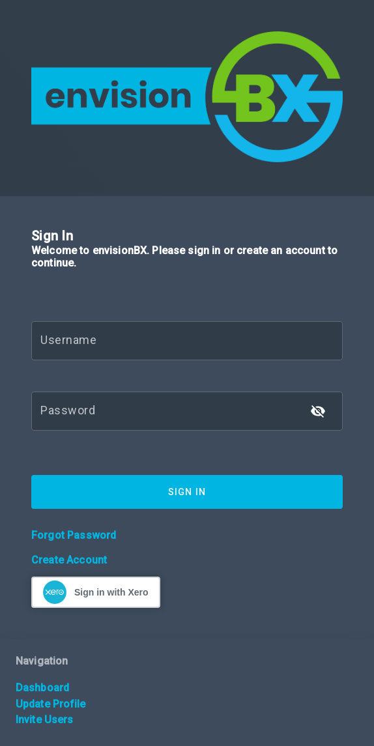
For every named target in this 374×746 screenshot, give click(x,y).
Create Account (69, 560)
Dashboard (42, 687)
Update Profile (50, 704)
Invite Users (44, 719)
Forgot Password (73, 535)
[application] (370, 742)
